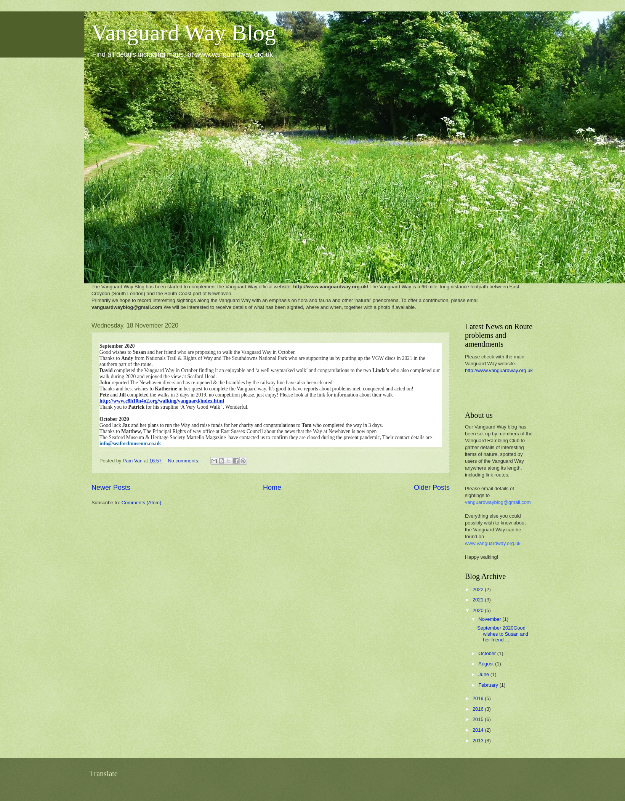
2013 (479, 740)
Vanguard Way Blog (183, 32)
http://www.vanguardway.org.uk (499, 370)
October (487, 653)
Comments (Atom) (141, 502)
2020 (479, 610)
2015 (479, 719)
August (486, 664)
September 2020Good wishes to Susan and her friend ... (502, 634)
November (490, 619)
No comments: (184, 461)
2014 (479, 730)
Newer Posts (110, 487)
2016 (479, 709)
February (488, 685)
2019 (479, 698)
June (484, 674)
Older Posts (432, 487)
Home (272, 487)
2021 (479, 600)
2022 (479, 589)
